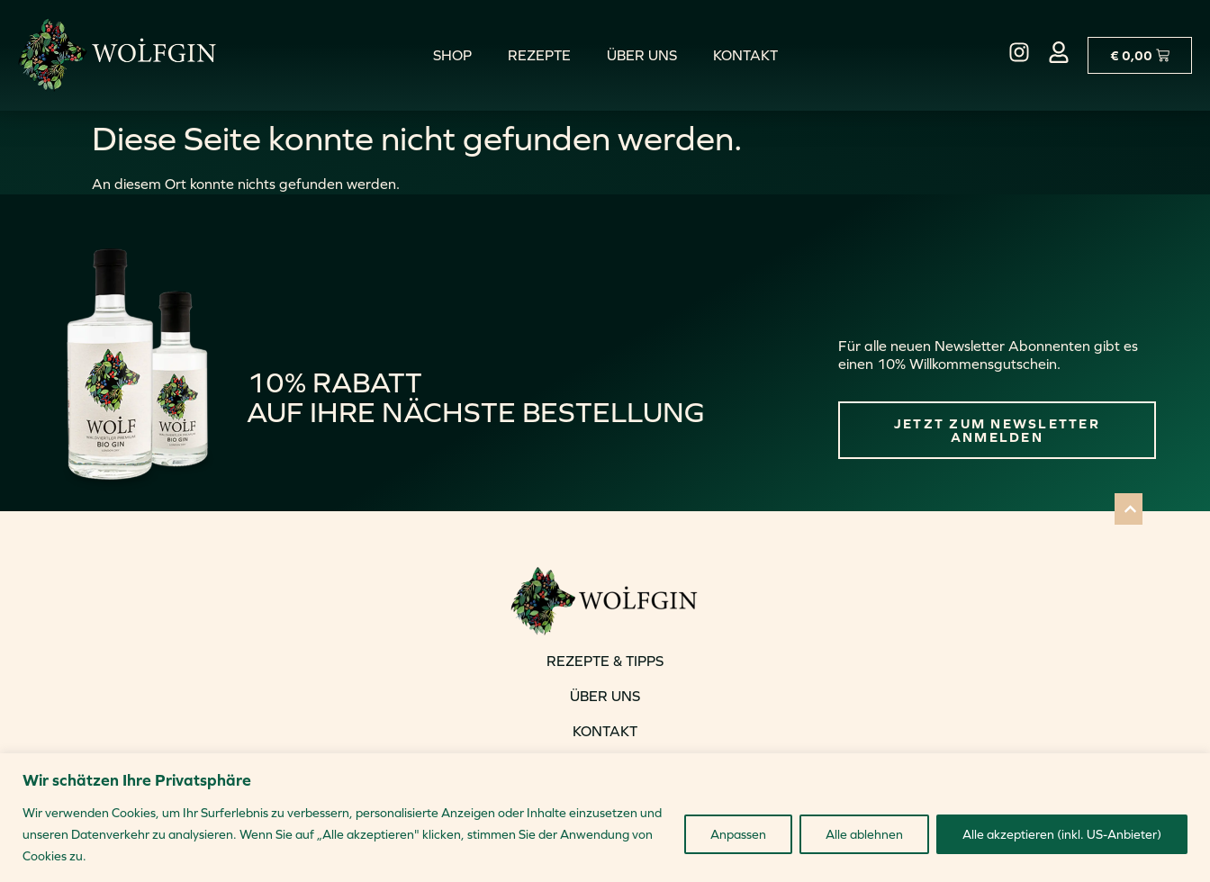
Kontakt (745, 55)
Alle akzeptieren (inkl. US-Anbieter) (1061, 834)
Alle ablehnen (864, 834)
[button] (1128, 509)
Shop (452, 55)
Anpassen (738, 834)
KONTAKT (605, 731)
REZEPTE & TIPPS (605, 660)
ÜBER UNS (605, 696)
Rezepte (539, 55)
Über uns (642, 55)
